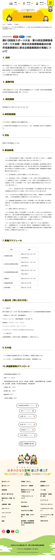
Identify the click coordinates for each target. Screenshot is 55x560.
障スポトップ (5, 490)
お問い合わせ (44, 525)
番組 (3, 525)
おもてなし (24, 507)
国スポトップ (5, 486)
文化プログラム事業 (27, 515)
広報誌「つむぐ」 (26, 486)
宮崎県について (44, 490)
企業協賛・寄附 (6, 509)
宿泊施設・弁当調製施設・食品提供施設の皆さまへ (27, 527)
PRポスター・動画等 (27, 490)
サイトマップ (44, 505)
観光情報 (43, 486)
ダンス (4, 521)
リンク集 (43, 494)
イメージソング (6, 517)
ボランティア (5, 513)
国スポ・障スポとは (7, 498)
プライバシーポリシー (46, 509)
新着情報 (4, 494)
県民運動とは (25, 511)
